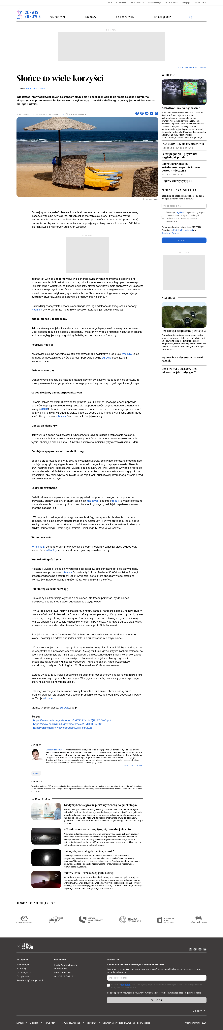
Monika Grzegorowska (36, 88)
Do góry (200, 1010)
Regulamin (91, 1023)
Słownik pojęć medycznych (29, 980)
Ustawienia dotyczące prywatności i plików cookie (126, 1023)
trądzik (115, 500)
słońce (36, 773)
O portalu (34, 1023)
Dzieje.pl (186, 3)
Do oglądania (162, 17)
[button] (202, 17)
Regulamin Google (170, 233)
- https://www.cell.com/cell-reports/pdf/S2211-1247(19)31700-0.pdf (71, 720)
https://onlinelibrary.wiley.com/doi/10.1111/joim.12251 (63, 727)
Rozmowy (90, 17)
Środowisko (201, 68)
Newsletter (50, 1023)
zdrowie (106, 357)
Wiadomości (57, 17)
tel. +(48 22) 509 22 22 (65, 976)
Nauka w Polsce (171, 3)
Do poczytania (125, 17)
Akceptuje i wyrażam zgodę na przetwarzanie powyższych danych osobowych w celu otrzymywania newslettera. (185, 217)
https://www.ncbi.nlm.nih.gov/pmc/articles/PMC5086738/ (67, 723)
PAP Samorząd (154, 3)
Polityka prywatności (70, 1023)
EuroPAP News (200, 3)
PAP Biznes (121, 3)
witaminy (36, 309)
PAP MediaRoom (137, 3)
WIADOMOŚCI (169, 297)
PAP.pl (109, 3)
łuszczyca (93, 500)
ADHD (44, 409)
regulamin (180, 212)
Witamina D (38, 546)
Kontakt (19, 1023)
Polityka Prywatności (183, 230)
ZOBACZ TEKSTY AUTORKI (132, 765)
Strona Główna (185, 68)
